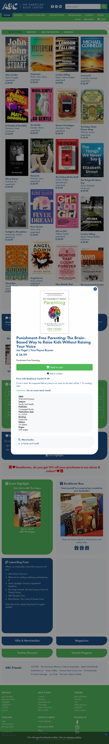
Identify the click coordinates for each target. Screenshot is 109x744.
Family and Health (31, 443)
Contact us (21, 390)
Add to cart (54, 367)
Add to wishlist (54, 373)
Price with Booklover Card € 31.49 (33, 378)
